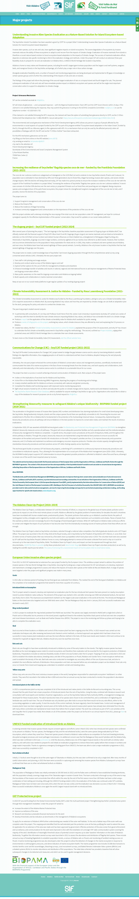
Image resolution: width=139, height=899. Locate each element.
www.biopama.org (49, 491)
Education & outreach (38, 14)
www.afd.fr (53, 138)
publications (45, 740)
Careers (122, 14)
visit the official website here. (71, 338)
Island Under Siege (72, 545)
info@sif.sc (40, 100)
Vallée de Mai (58, 877)
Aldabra (50, 877)
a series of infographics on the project (34, 322)
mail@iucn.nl (109, 108)
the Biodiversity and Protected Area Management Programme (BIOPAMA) (89, 427)
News (92, 14)
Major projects (52, 14)
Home (17, 14)
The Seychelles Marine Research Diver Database (32, 391)
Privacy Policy (113, 14)
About (23, 14)
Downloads (78, 14)
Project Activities (106, 330)
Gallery (86, 14)
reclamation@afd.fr (37, 141)
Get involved (69, 14)
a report (24, 319)
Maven (76, 880)
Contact (104, 14)
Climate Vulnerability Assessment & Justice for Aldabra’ (55, 328)
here (122, 712)
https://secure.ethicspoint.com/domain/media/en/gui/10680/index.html (88, 118)
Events (98, 14)
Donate (61, 14)
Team (28, 14)
